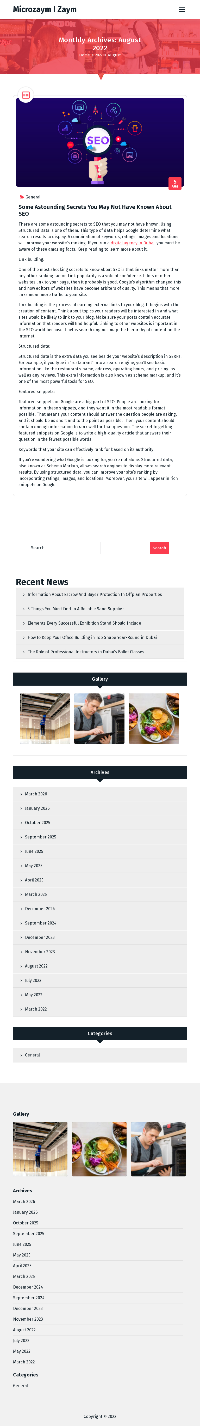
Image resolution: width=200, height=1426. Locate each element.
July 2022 (33, 980)
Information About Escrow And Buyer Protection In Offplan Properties (95, 594)
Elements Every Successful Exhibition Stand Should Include (84, 623)
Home (84, 55)
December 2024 (40, 908)
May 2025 (33, 865)
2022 (99, 55)
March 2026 (36, 793)
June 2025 (34, 851)
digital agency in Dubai (132, 242)
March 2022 (36, 1009)
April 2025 (34, 880)
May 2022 (33, 994)
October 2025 (37, 822)
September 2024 (41, 923)
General (33, 197)
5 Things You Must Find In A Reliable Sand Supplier (76, 608)
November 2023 (40, 951)
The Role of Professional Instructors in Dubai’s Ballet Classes (86, 651)
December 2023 (40, 937)
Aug (175, 184)
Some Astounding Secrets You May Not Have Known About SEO (95, 210)
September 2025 (40, 837)
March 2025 (36, 894)
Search (38, 547)
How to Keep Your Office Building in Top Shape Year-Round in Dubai (92, 637)
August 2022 (36, 966)
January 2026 (37, 808)
